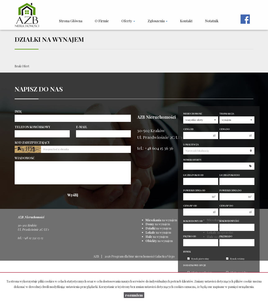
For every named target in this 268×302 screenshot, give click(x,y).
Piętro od (189, 236)
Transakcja (226, 113)
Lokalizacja (191, 144)
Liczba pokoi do (229, 175)
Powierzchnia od (194, 190)
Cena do (224, 129)
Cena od (188, 129)
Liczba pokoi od (193, 175)
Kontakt (186, 20)
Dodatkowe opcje (194, 265)
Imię (18, 111)
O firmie (102, 20)
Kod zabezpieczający (32, 142)
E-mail (81, 127)
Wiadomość (25, 158)
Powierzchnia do (230, 190)
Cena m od (190, 205)
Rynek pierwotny (198, 258)
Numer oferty (192, 159)
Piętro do (225, 236)
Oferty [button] (128, 20)
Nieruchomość (192, 113)
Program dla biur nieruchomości (133, 256)
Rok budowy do (229, 221)
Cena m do (226, 205)
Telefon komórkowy (32, 127)
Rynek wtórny (235, 258)
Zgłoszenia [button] (158, 20)
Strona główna (70, 20)
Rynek (187, 251)
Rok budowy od (193, 221)
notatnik (211, 20)
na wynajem (161, 220)
